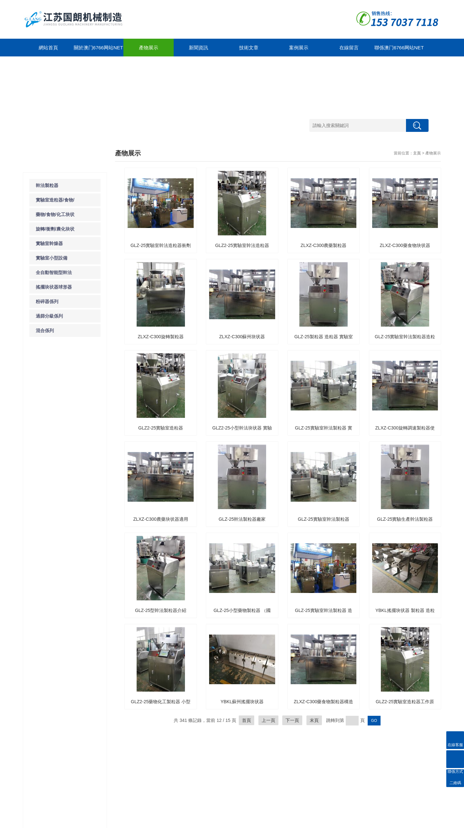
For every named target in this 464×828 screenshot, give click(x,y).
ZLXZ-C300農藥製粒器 (323, 245)
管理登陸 (433, 821)
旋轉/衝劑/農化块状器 (42, 786)
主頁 (417, 153)
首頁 (246, 720)
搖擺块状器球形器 (54, 287)
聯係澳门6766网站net (399, 47)
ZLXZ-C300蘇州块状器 (242, 336)
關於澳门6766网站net (98, 47)
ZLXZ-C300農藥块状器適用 (160, 519)
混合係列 (45, 330)
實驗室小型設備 (51, 258)
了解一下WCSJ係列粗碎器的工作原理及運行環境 (68, 474)
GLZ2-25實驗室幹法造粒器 (242, 245)
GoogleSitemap (133, 821)
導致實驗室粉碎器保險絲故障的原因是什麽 (66, 447)
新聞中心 (78, 745)
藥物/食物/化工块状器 (42, 776)
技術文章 (248, 47)
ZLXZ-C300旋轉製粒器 (160, 336)
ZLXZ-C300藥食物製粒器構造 (323, 701)
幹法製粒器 (47, 185)
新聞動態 (75, 757)
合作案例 (162, 757)
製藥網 (418, 821)
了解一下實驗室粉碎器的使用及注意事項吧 (66, 460)
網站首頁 (48, 47)
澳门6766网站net (38, 821)
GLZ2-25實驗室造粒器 (160, 427)
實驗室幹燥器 (49, 243)
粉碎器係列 (47, 301)
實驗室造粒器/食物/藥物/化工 (42, 766)
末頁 (314, 720)
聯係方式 (205, 765)
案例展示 (298, 47)
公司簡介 (118, 765)
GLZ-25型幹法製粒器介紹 (160, 610)
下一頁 (292, 720)
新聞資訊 (198, 47)
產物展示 (148, 47)
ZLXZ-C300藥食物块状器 (405, 245)
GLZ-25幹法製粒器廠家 (242, 519)
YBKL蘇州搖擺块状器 (242, 701)
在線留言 (349, 47)
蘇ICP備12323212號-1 (99, 821)
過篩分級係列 (49, 316)
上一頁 (268, 720)
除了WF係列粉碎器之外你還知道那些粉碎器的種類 (68, 487)
